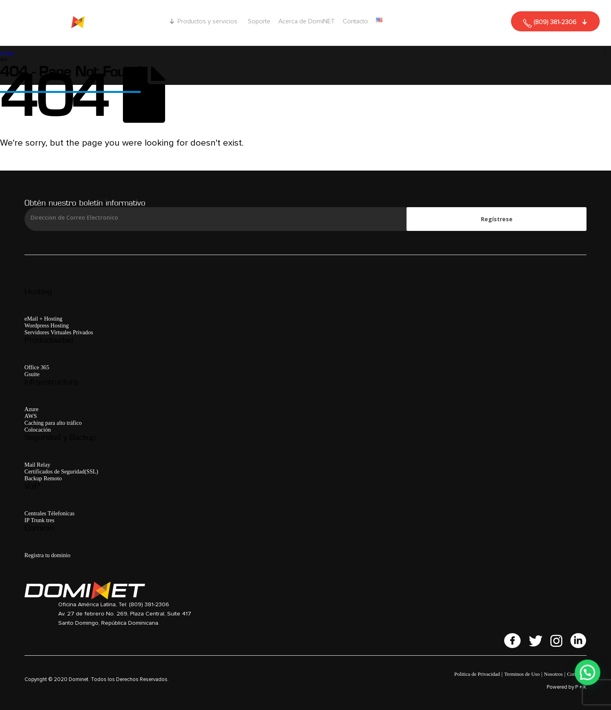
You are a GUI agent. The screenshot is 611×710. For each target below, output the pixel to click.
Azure (32, 409)
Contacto (355, 21)
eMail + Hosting (43, 318)
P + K (580, 687)
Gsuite (32, 374)
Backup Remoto (43, 478)
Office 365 (37, 367)
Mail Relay (37, 464)
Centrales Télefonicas (50, 513)
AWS (31, 416)
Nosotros (553, 674)
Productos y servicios (209, 21)
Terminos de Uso (521, 674)
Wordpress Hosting (47, 325)
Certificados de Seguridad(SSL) (61, 471)
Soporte (259, 21)
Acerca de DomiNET (306, 21)
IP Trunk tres (40, 520)
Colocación (38, 429)
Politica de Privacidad (477, 674)
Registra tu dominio (47, 555)
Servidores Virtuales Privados (59, 332)
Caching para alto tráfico (53, 423)
